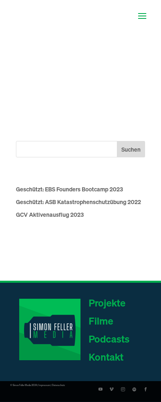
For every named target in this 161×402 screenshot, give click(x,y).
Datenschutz (58, 385)
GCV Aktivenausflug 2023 (50, 214)
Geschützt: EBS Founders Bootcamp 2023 (69, 189)
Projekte (107, 302)
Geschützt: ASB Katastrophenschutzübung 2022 (78, 201)
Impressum (44, 385)
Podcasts (109, 338)
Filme (101, 320)
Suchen (131, 149)
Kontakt (106, 356)
